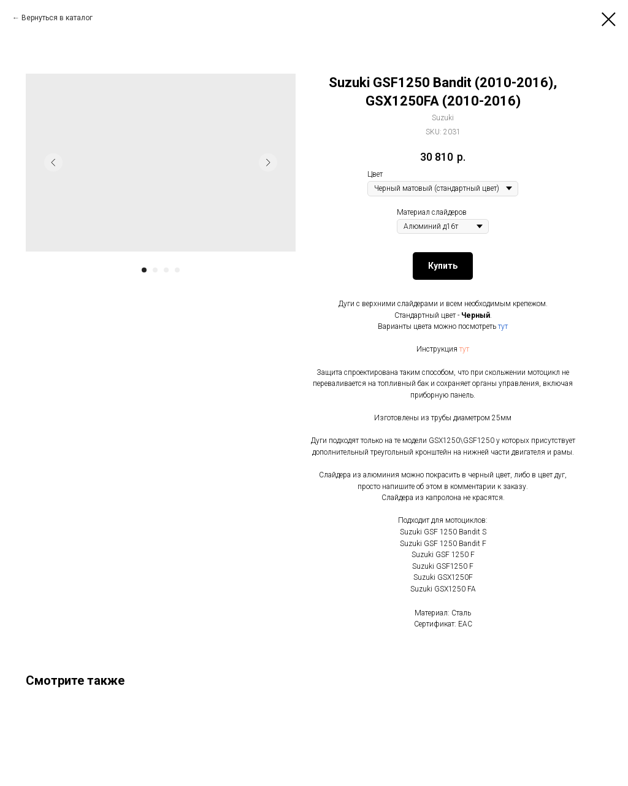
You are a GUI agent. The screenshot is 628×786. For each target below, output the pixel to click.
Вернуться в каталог (57, 17)
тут (503, 326)
